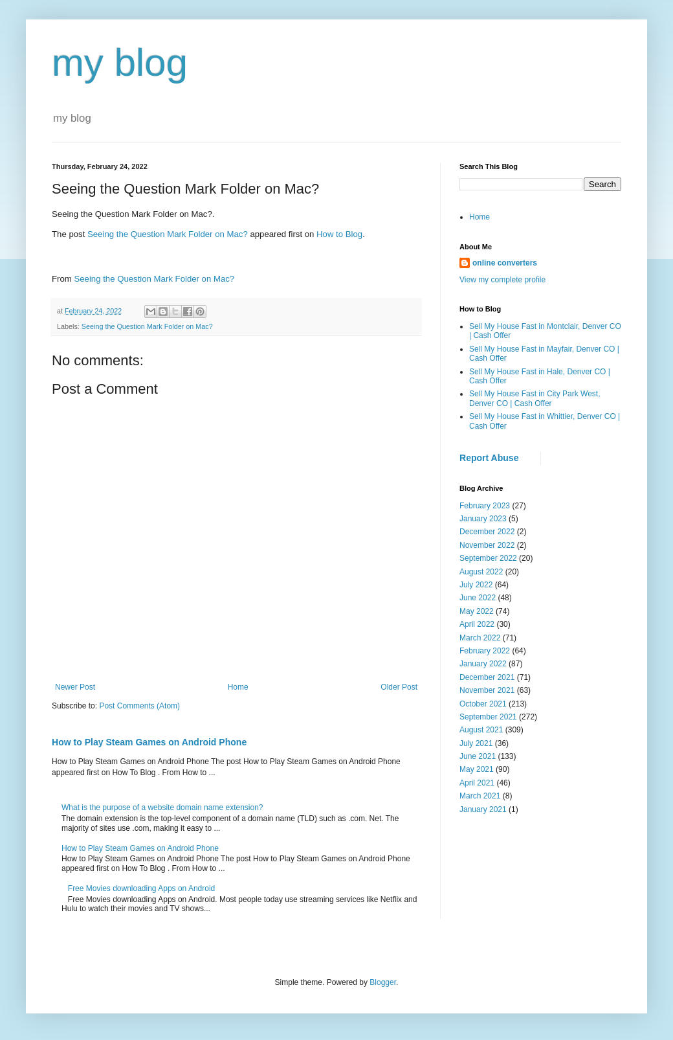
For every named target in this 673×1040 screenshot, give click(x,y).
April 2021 (476, 782)
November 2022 (486, 545)
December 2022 (486, 531)
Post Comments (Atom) (139, 705)
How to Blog (339, 234)
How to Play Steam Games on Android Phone (149, 742)
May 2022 (476, 611)
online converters (504, 262)
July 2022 (475, 584)
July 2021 (475, 743)
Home (238, 687)
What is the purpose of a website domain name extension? (162, 807)
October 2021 (483, 703)
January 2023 (483, 518)
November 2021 (486, 690)
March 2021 (479, 795)
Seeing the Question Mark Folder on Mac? (167, 234)
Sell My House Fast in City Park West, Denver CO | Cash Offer (535, 398)
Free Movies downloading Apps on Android (141, 888)
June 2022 (477, 597)
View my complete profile (502, 279)
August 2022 (481, 571)
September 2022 (488, 558)
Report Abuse (488, 458)
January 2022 (483, 663)
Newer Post (75, 687)
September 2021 (488, 716)
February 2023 (484, 505)
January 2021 (483, 809)
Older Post (399, 687)
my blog (120, 62)
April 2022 (476, 624)
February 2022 (484, 650)
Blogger (383, 982)
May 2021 (476, 769)
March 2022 (479, 637)
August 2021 (481, 729)
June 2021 (477, 756)
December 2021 (486, 677)
